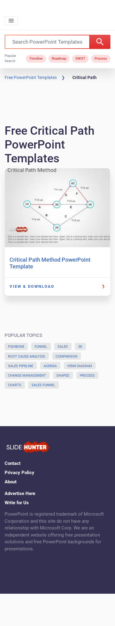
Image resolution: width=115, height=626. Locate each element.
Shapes (62, 376)
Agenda (50, 366)
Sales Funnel (43, 385)
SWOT (80, 59)
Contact (13, 463)
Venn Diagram (79, 366)
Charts (14, 385)
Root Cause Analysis (26, 357)
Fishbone (16, 347)
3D (80, 347)
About (11, 482)
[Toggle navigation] (11, 20)
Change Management (27, 376)
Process (100, 59)
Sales (63, 347)
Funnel (41, 347)
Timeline (36, 59)
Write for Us (17, 502)
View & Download (32, 286)
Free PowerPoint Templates (31, 77)
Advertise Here (20, 493)
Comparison (66, 357)
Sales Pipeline (20, 366)
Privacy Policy (19, 472)
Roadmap (59, 59)
